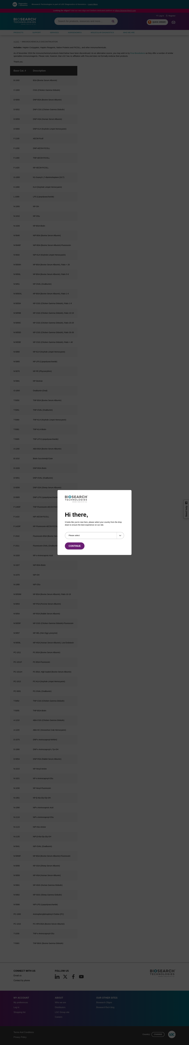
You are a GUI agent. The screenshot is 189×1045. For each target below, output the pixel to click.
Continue (75, 546)
